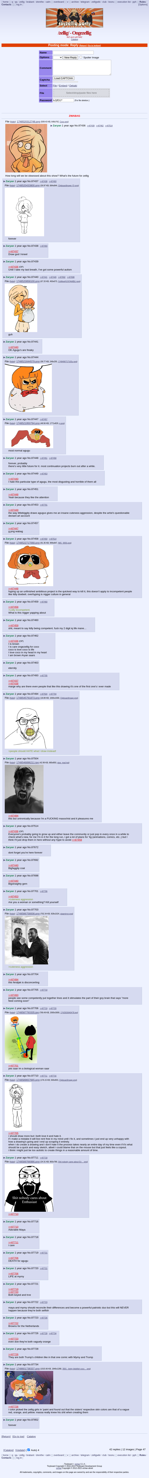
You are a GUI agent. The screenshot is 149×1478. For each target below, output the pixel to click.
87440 (34, 279)
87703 (34, 912)
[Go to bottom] (94, 45)
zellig (21, 2)
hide (13, 124)
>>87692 (62, 280)
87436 (82, 128)
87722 (34, 1305)
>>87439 (91, 129)
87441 (34, 344)
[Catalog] (8, 1453)
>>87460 (44, 605)
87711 (34, 1160)
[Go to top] (18, 1439)
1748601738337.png (28, 1371)
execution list (124, 2)
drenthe (40, 2)
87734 (34, 1367)
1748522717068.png (28, 545)
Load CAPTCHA (60, 81)
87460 (34, 623)
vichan (77, 1467)
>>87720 (52, 1011)
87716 (34, 1224)
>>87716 (52, 1079)
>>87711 (44, 1079)
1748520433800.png (28, 188)
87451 (34, 492)
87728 (34, 1351)
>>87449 (52, 280)
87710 (34, 1078)
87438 (34, 248)
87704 (34, 977)
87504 (34, 761)
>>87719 (44, 1011)
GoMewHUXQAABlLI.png (69, 284)
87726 (34, 1336)
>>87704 (52, 697)
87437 (34, 184)
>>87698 (70, 280)
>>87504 (44, 697)
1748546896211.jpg (27, 765)
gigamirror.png (66, 917)
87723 (34, 1320)
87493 (34, 678)
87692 (34, 862)
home (6, 2)
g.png (61, 426)
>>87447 (13, 531)
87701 (34, 894)
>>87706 (44, 894)
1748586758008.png (28, 916)
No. (76, 128)
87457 (34, 526)
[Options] (142, 4)
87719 (34, 1255)
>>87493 (52, 184)
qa (16, 2)
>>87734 (52, 1336)
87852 (34, 1422)
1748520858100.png (28, 284)
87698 (34, 878)
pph (134, 2)
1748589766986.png (28, 1164)
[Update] (20, 1453)
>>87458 (52, 461)
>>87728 (44, 1336)
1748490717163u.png (67, 364)
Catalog (74, 39)
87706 (34, 1011)
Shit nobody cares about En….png (72, 1165)
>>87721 (44, 1256)
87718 (34, 1240)
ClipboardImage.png (68, 701)
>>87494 (13, 818)
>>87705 (44, 678)
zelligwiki (95, 2)
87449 (34, 476)
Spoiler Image (88, 57)
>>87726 (44, 1321)
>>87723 (44, 1305)
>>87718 (44, 1161)
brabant (30, 2)
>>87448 (13, 497)
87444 (34, 360)
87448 (34, 460)
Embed (60, 88)
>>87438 (44, 184)
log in (19, 4)
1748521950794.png (28, 426)
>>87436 (13, 269)
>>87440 (13, 350)
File (51, 88)
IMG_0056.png (64, 546)
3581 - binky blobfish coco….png (76, 1372)
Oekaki (70, 88)
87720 (34, 1271)
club (104, 2)
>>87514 (109, 129)
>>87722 (13, 1326)
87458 (34, 541)
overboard (59, 2)
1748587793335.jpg (27, 1015)
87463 (34, 665)
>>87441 (44, 280)
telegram (85, 2)
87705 (34, 992)
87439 (34, 264)
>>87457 (44, 422)
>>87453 (44, 477)
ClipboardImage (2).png (68, 188)
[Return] (83, 45)
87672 (34, 850)
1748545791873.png (28, 700)
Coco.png (64, 125)
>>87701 (44, 508)
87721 (34, 1286)
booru (111, 2)
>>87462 (100, 129)
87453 (34, 507)
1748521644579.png (28, 364)
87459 (34, 604)
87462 (34, 638)
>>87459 (44, 542)
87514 (34, 828)
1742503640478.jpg (68, 1015)
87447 (34, 422)
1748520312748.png (28, 124)
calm (48, 2)
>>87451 (44, 461)
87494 (34, 696)
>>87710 (44, 993)
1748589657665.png (28, 1082)
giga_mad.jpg (63, 765)
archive (75, 2)
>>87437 (13, 254)
